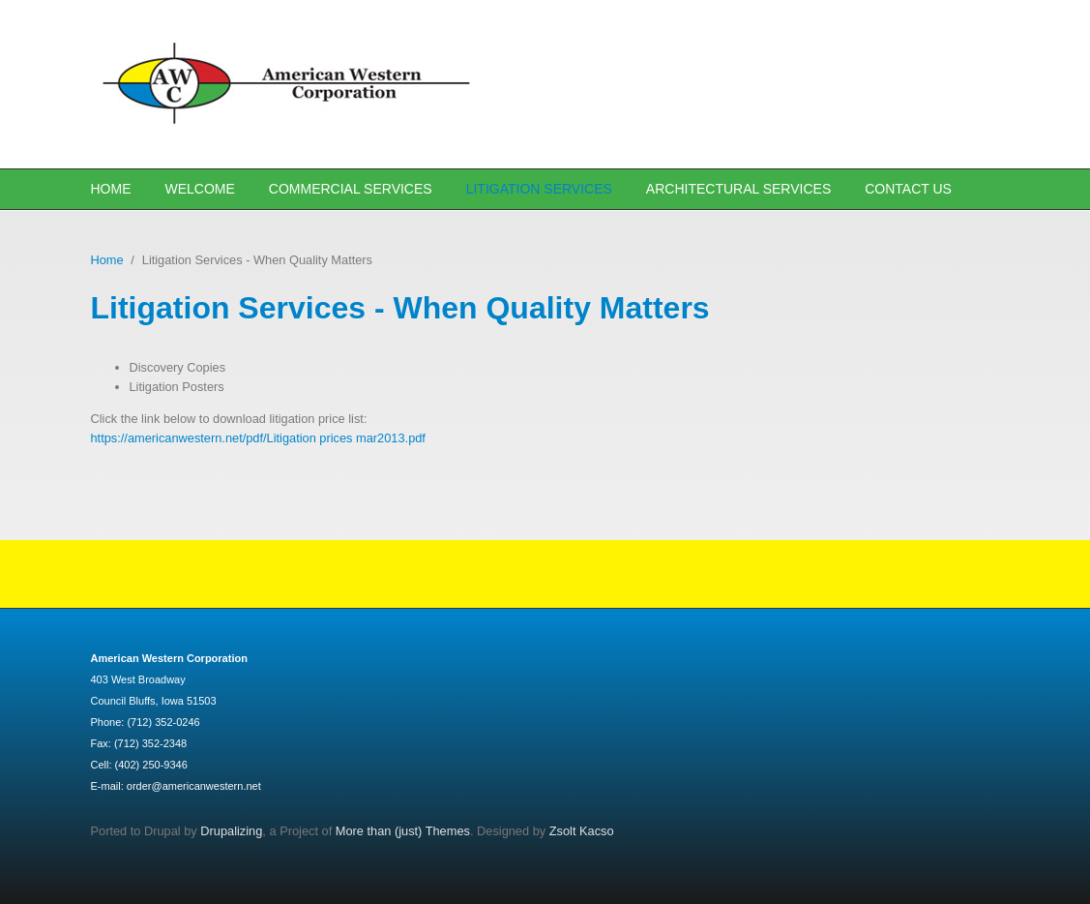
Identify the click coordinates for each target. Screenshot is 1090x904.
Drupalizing (231, 831)
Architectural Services (738, 188)
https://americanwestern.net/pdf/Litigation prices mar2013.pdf (258, 438)
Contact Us (908, 188)
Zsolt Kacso (581, 831)
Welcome (200, 188)
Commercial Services (350, 188)
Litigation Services (539, 188)
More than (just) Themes (403, 831)
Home (111, 188)
